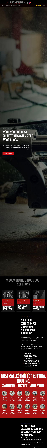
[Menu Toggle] (44, 5)
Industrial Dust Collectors (23, 307)
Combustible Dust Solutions (7, 308)
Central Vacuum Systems (38, 308)
